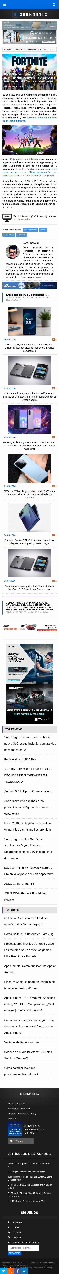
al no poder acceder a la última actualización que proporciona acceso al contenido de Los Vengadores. (29, 172)
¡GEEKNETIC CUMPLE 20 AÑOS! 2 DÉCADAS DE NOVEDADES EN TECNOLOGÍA (27, 775)
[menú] (5, 5)
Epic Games (9, 235)
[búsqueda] (54, 5)
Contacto (12, 1118)
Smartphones (32, 49)
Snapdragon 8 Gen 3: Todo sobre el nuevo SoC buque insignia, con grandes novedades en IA (30, 743)
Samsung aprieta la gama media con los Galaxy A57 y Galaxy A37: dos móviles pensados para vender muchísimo (29, 445)
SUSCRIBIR (14, 1253)
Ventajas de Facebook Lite (21, 1042)
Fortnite (21, 235)
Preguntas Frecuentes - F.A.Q (22, 1113)
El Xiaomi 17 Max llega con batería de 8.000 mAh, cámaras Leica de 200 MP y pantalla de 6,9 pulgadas (29, 494)
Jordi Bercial (12, 87)
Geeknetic (10, 49)
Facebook (15, 1222)
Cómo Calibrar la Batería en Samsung (29, 934)
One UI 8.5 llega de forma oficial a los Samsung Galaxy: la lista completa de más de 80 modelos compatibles (29, 347)
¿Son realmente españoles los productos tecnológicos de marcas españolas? (26, 807)
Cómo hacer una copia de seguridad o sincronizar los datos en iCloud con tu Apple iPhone (29, 1026)
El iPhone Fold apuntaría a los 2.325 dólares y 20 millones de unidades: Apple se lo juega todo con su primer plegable (29, 396)
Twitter (13, 1227)
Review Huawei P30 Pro (20, 759)
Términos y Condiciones (19, 1108)
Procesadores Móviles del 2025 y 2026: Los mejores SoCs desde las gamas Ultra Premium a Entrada (29, 950)
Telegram (14, 1237)
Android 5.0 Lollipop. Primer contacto (28, 791)
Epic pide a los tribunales (25, 159)
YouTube (14, 1232)
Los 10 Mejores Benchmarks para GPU (26, 1201)
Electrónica (20, 49)
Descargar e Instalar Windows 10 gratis (26, 1172)
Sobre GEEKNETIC (17, 1103)
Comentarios (24, 219)
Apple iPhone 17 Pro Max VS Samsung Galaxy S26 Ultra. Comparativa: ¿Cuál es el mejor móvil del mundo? (29, 1004)
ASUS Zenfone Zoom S (19, 883)
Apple (42, 230)
